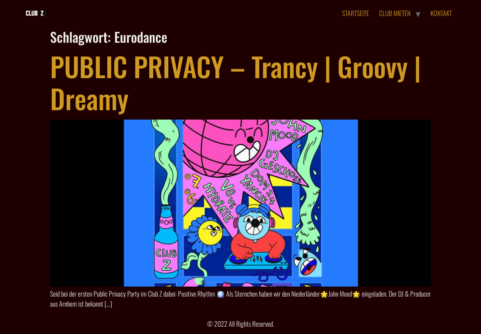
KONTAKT (441, 13)
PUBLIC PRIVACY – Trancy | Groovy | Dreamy (235, 82)
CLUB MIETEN (395, 13)
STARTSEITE (355, 13)
